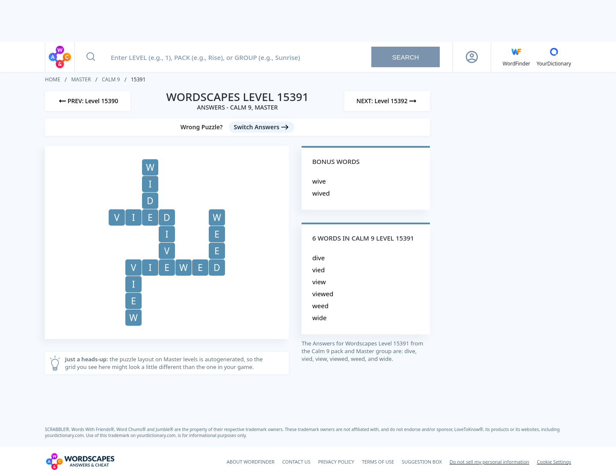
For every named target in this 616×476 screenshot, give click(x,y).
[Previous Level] (87, 101)
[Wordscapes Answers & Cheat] (80, 461)
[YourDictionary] (553, 57)
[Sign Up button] (472, 57)
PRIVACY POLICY (336, 461)
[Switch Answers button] (262, 127)
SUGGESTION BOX (422, 461)
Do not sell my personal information (489, 461)
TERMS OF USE (378, 461)
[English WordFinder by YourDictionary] (516, 57)
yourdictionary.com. (65, 435)
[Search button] (91, 57)
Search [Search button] (405, 57)
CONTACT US (296, 461)
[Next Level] (387, 101)
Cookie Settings (554, 461)
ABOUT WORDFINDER (251, 461)
